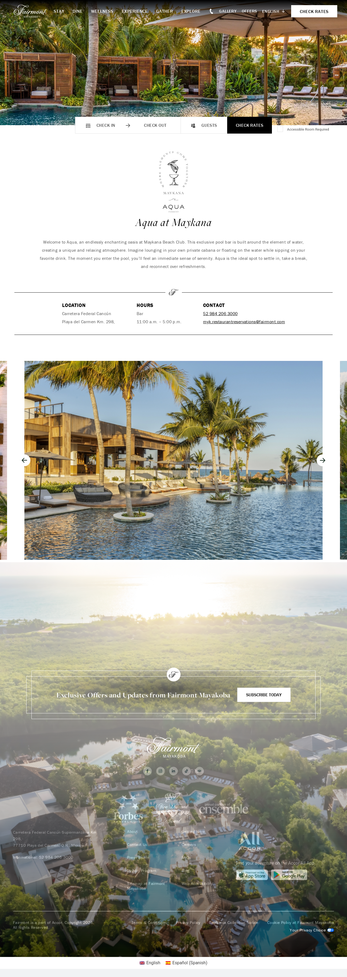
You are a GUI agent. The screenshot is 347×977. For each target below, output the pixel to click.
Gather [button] (164, 11)
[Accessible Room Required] (280, 129)
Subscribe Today (264, 694)
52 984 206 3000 (220, 313)
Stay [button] (59, 11)
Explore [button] (191, 11)
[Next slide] (323, 460)
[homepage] (33, 11)
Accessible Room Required (308, 129)
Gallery (227, 11)
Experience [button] (135, 11)
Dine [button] (77, 11)
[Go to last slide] (24, 460)
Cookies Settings (312, 930)
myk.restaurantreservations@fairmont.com (244, 321)
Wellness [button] (102, 11)
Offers (250, 11)
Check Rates (250, 125)
